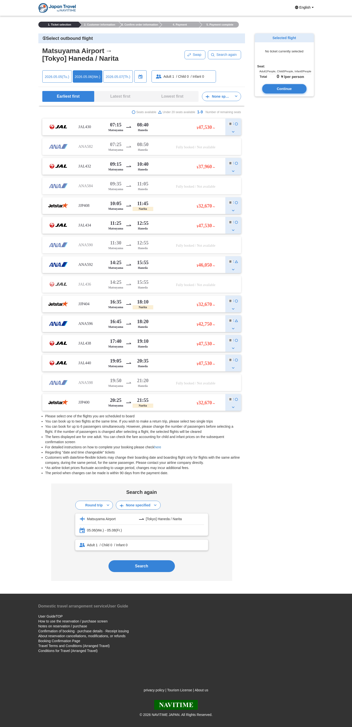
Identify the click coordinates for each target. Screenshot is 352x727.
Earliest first (68, 96)
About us (201, 690)
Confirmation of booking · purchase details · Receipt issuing (83, 631)
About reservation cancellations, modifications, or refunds (82, 636)
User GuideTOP (50, 616)
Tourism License (179, 690)
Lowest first (172, 96)
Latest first (120, 96)
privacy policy (154, 690)
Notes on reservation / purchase (62, 626)
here (157, 447)
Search (141, 566)
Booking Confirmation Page (59, 641)
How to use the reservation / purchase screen (73, 621)
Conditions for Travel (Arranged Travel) (68, 651)
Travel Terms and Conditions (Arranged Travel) (74, 646)
